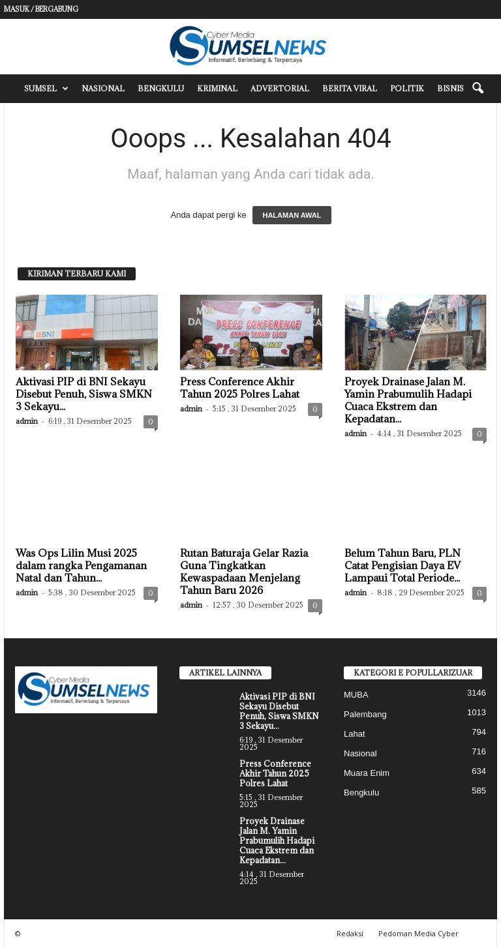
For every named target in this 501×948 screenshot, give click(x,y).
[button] (477, 88)
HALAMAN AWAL (291, 215)
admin (27, 421)
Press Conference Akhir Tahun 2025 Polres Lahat (239, 387)
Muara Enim (366, 773)
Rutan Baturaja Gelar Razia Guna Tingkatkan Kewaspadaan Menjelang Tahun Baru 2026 (244, 571)
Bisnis (450, 88)
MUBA (356, 695)
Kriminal (217, 88)
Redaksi (350, 933)
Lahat (354, 734)
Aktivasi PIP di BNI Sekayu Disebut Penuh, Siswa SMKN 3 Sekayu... (84, 394)
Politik (407, 88)
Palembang (365, 714)
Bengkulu (161, 88)
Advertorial (279, 88)
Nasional (103, 88)
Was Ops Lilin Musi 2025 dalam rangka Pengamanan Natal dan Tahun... (81, 565)
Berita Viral (349, 88)
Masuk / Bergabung (41, 9)
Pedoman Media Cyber (418, 933)
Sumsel (46, 88)
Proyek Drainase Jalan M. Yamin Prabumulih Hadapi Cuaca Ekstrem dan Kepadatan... (408, 400)
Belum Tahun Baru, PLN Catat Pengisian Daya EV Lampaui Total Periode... (402, 565)
